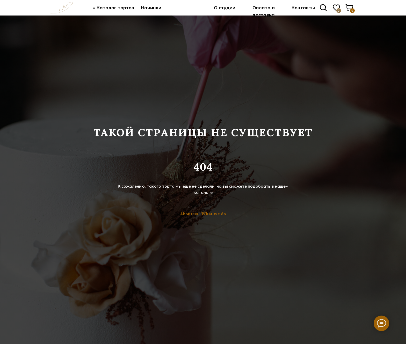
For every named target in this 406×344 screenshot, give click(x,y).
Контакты (303, 8)
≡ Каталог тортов (113, 8)
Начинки (151, 8)
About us (189, 213)
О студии (224, 8)
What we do (213, 213)
